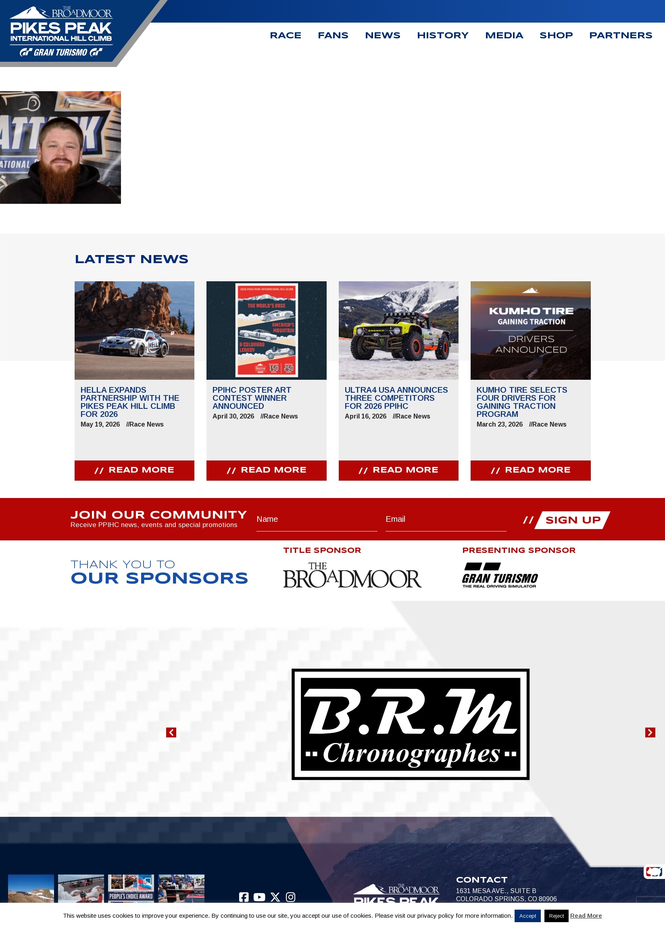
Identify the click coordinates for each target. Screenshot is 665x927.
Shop (556, 35)
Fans (333, 35)
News (383, 35)
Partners (621, 35)
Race (286, 35)
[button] (171, 732)
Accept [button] (527, 916)
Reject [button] (556, 916)
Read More (586, 915)
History (443, 35)
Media (504, 35)
